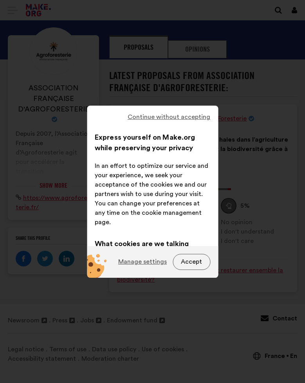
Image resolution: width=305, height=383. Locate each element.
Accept (191, 262)
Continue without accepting (169, 117)
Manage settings (142, 262)
